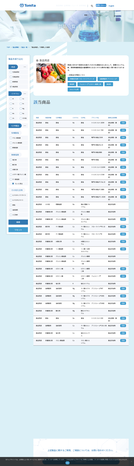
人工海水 (15, 215)
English (111, 6)
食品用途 (15, 87)
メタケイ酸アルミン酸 (19, 174)
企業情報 (59, 6)
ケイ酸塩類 (15, 179)
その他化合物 (17, 190)
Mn (13, 113)
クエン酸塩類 (16, 138)
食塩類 (72, 84)
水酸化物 (15, 169)
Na (23, 113)
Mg (23, 108)
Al (13, 99)
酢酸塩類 (15, 148)
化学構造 (15, 125)
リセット (18, 229)
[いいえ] (131, 461)
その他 (24, 118)
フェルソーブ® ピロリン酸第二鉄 (90, 84)
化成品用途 (15, 72)
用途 (13, 67)
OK (67, 463)
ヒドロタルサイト (17, 200)
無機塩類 (15, 154)
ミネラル (15, 93)
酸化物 (14, 165)
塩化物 (14, 160)
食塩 (13, 205)
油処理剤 (15, 210)
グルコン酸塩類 (17, 143)
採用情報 (77, 6)
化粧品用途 (15, 77)
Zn (13, 118)
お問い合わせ (99, 6)
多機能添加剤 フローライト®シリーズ (82, 79)
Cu (13, 104)
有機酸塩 (15, 132)
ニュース (68, 6)
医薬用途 (15, 82)
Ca (23, 99)
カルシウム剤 (74, 89)
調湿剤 (109, 84)
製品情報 (50, 6)
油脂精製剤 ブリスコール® (108, 79)
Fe (23, 104)
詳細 (123, 123)
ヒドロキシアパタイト (19, 195)
